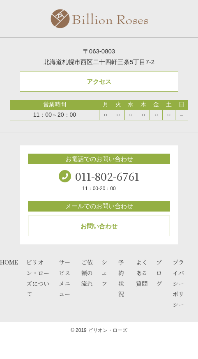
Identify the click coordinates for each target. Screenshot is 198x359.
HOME (9, 262)
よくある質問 (141, 273)
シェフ (104, 273)
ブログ (159, 273)
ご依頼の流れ (87, 273)
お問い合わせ (99, 226)
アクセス (99, 81)
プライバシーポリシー (178, 283)
